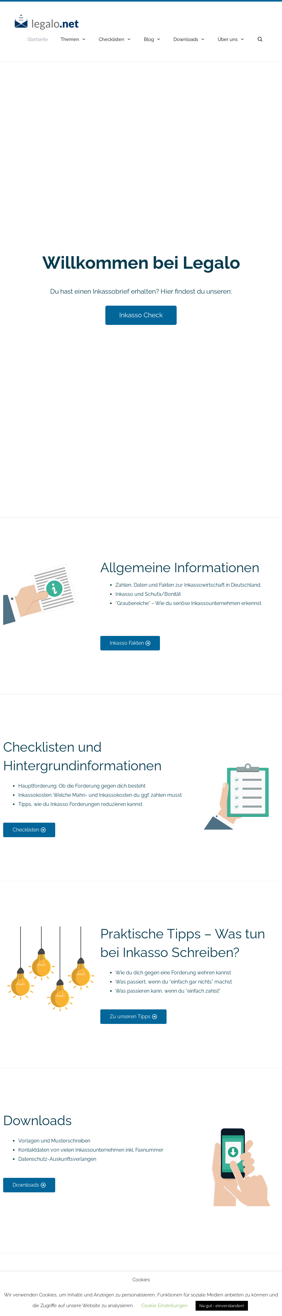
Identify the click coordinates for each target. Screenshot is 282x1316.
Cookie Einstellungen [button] (164, 1305)
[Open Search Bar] (260, 39)
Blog (155, 39)
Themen (76, 39)
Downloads (192, 39)
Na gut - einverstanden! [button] (221, 1305)
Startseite (37, 39)
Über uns (234, 39)
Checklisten (118, 39)
